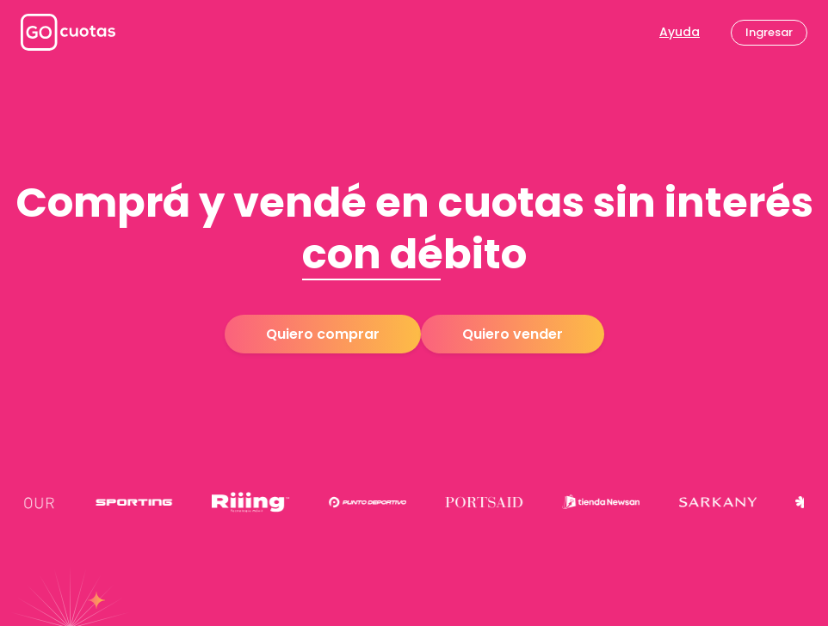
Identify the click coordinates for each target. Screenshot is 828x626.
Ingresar (769, 32)
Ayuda (679, 31)
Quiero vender (512, 334)
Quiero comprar (323, 334)
